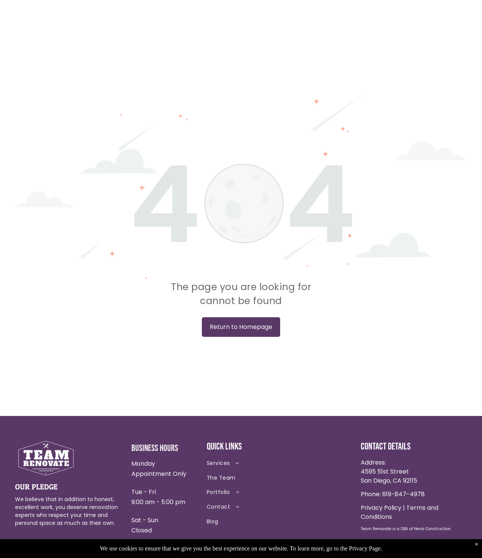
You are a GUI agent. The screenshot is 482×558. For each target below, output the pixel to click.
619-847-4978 (403, 494)
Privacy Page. (365, 548)
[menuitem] (260, 464)
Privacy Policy (381, 507)
